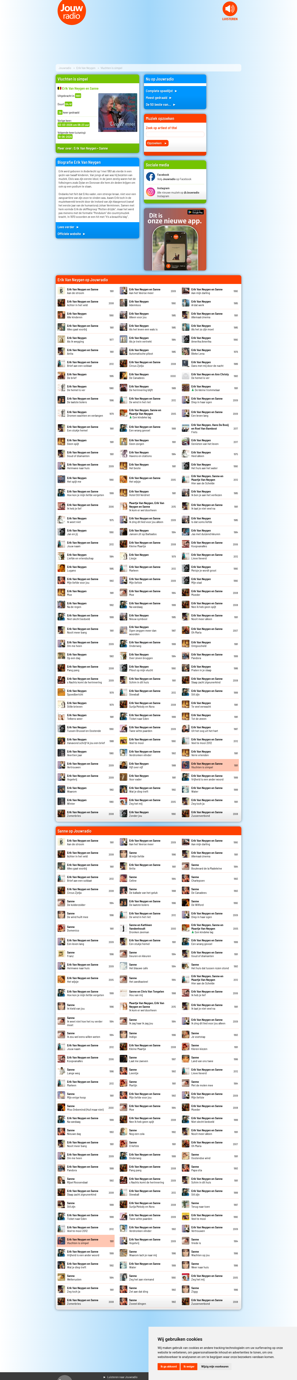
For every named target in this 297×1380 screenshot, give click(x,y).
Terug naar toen (200, 1204)
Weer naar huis (200, 1265)
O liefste (134, 1144)
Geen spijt (77, 441)
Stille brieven (77, 704)
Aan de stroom (82, 291)
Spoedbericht (77, 692)
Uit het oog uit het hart (204, 728)
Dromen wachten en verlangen (85, 413)
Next (292, 23)
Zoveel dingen (137, 1301)
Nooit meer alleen (207, 617)
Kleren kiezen (199, 1047)
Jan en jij (77, 532)
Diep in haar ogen (207, 400)
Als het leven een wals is (143, 327)
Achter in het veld (82, 303)
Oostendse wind (200, 1156)
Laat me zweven (138, 1059)
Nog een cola (136, 1131)
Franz (71, 954)
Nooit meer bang (82, 630)
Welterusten (74, 1277)
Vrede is (196, 1241)
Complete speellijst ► (162, 91)
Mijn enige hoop (76, 1095)
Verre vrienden (201, 753)
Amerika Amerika (201, 339)
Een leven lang (207, 413)
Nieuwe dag (74, 1131)
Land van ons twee (202, 1059)
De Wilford (197, 902)
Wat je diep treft (144, 789)
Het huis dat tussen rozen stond (210, 966)
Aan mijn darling (207, 291)
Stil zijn (71, 1204)
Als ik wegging (77, 339)
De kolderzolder (76, 902)
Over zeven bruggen (141, 656)
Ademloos (139, 303)
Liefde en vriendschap (80, 556)
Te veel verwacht (201, 704)
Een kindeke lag (145, 413)
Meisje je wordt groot (203, 568)
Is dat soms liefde (201, 520)
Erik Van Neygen (85, 68)
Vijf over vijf (139, 765)
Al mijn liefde (136, 854)
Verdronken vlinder (144, 753)
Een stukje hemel (82, 428)
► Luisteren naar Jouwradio (120, 1377)
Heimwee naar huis (82, 466)
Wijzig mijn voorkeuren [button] (214, 1366)
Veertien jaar (77, 753)
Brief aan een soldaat (82, 363)
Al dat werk (201, 303)
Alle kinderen (77, 315)
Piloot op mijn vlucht (141, 668)
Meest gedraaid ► (159, 97)
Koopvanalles (207, 544)
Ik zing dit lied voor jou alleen (146, 520)
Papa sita (196, 1168)
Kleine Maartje (144, 544)
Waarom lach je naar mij (143, 1253)
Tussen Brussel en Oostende (84, 728)
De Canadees (139, 376)
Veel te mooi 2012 (207, 741)
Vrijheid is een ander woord (207, 777)
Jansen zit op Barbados (143, 532)
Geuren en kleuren (140, 954)
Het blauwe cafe (138, 966)
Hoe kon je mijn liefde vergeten (85, 493)
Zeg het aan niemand (141, 1277)
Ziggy (195, 1289)
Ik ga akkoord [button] (169, 1366)
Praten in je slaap (201, 668)
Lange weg (73, 1071)
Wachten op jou (200, 1253)
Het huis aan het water (204, 466)
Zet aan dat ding (138, 1289)
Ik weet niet (77, 520)
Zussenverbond (207, 813)
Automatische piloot (141, 351)
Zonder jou (139, 813)
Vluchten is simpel (207, 765)
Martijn (133, 1083)
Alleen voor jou (139, 315)
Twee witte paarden (144, 728)
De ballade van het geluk (143, 890)
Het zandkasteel (138, 979)
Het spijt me (77, 479)
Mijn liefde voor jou (82, 580)
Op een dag (77, 656)
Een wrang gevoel (144, 428)
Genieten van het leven (205, 441)
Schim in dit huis (144, 680)
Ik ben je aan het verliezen (206, 493)
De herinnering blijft (141, 388)
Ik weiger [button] (189, 1366)
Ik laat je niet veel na (207, 506)
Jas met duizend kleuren (205, 532)
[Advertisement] (226, 131)
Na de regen (77, 604)
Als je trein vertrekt (140, 339)
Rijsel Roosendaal (77, 1180)
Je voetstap (198, 1034)
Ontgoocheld (201, 644)
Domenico (73, 928)
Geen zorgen (139, 441)
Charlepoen (198, 878)
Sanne (103, 148)
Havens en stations (140, 454)
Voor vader (139, 777)
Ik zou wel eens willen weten (83, 1034)
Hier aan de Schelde (207, 479)
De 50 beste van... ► (161, 104)
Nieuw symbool (139, 617)
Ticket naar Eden (144, 716)
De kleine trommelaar (205, 388)
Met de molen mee (202, 1083)
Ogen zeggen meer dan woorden (142, 630)
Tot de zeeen (201, 716)
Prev (5, 23)
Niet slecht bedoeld (82, 617)
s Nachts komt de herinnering (84, 680)
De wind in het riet (144, 400)
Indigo (133, 1034)
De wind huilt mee (77, 915)
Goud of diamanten (82, 454)
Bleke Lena (201, 351)
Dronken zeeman (140, 928)
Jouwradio (65, 68)
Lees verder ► (69, 227)
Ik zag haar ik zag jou (141, 1021)
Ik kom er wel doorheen (146, 506)
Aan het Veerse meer (144, 291)
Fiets (210, 428)
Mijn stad (201, 580)
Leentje (133, 1071)
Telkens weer (77, 716)
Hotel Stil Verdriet (139, 493)
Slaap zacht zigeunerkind (207, 680)
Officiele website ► (72, 233)
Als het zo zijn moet (202, 327)
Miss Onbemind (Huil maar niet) (85, 1107)
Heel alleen (201, 454)
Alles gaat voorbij (82, 327)
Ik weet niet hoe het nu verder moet (84, 1021)
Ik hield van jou (76, 1006)
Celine (133, 878)
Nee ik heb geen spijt (207, 604)
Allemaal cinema (207, 315)
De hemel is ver (77, 388)
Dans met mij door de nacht (207, 363)
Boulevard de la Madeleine (206, 866)
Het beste (139, 466)
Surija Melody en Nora (144, 704)
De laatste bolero (82, 400)
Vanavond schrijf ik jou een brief (86, 741)
